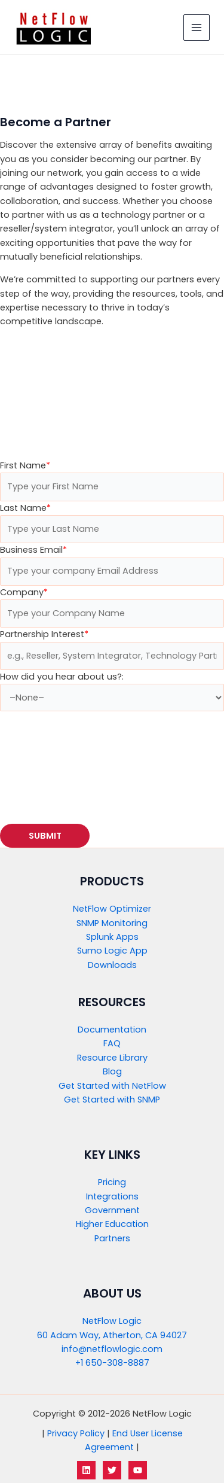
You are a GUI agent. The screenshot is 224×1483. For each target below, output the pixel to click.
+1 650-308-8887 (112, 1363)
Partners (112, 1238)
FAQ (112, 1043)
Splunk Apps (112, 937)
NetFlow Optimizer (112, 909)
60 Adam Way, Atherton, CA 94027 (112, 1335)
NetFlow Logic (112, 1321)
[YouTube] (137, 1470)
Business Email (33, 550)
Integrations (112, 1196)
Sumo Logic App (112, 951)
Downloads (112, 965)
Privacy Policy (76, 1433)
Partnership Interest (44, 634)
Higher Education (112, 1224)
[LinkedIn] (86, 1470)
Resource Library (112, 1058)
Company (24, 592)
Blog (112, 1071)
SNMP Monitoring (112, 923)
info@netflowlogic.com (112, 1349)
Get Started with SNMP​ (112, 1100)
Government (112, 1210)
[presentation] (91, 763)
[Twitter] (112, 1470)
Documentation (112, 1030)
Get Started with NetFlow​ (112, 1086)
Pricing (112, 1182)
